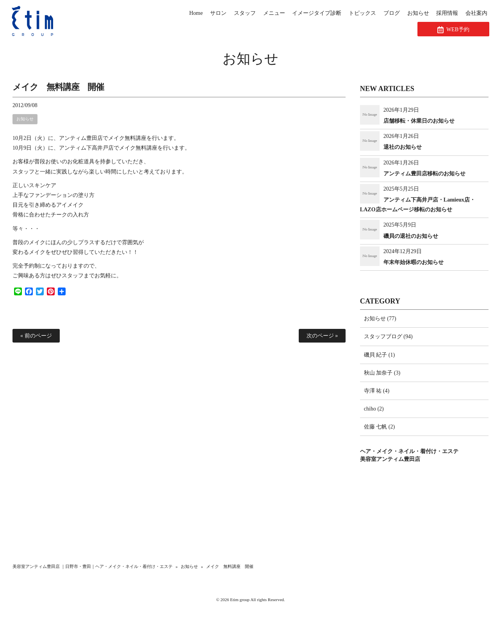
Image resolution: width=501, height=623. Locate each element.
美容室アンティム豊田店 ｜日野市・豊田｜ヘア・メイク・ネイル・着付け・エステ (92, 566)
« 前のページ (36, 336)
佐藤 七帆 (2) (379, 427)
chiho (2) (374, 409)
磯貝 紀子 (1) (379, 355)
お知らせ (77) (380, 318)
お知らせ (250, 58)
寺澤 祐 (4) (376, 391)
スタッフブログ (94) (388, 336)
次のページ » (322, 336)
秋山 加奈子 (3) (382, 373)
